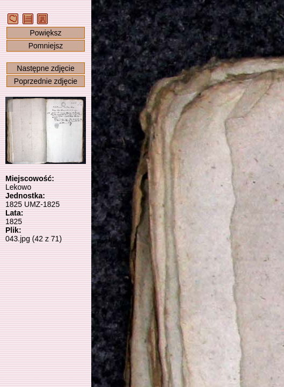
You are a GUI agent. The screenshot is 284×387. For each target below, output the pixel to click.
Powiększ (45, 32)
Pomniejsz (45, 45)
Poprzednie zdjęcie (45, 81)
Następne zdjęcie (45, 68)
